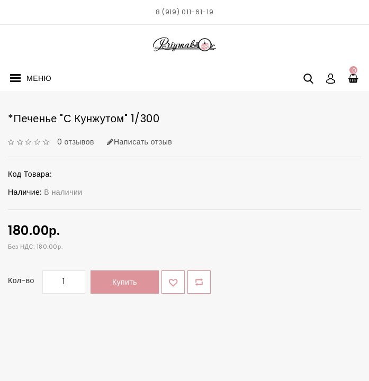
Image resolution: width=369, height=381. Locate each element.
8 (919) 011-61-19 (185, 11)
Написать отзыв (139, 142)
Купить (124, 282)
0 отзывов (75, 142)
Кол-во (21, 280)
